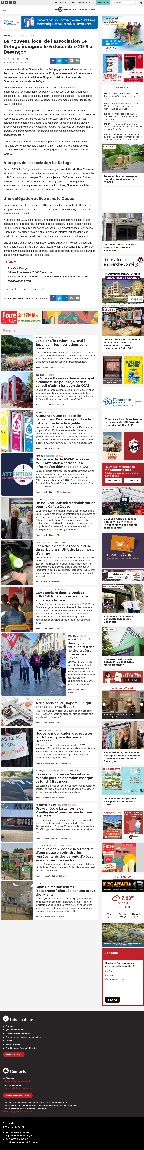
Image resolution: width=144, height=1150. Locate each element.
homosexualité (11, 289)
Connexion (132, 480)
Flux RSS (10, 1041)
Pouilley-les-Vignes (46, 805)
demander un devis (17, 1095)
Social (20, 35)
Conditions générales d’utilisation (21, 1048)
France (39, 456)
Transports (58, 543)
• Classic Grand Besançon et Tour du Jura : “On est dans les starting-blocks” (123, 96)
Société (29, 35)
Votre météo (123, 877)
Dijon (38, 884)
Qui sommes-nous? (15, 1030)
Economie (49, 456)
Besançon (9, 35)
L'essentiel (123, 87)
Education (53, 589)
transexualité (38, 289)
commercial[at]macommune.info (18, 1088)
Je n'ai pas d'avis (116, 979)
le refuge (25, 289)
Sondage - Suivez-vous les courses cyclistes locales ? (120, 965)
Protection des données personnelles (23, 1037)
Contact (9, 1026)
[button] (136, 2)
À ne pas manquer (123, 688)
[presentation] (104, 704)
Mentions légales (14, 1044)
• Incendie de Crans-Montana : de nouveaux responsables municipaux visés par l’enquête (123, 127)
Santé (50, 730)
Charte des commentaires (18, 1033)
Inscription (113, 480)
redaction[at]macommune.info (17, 1081)
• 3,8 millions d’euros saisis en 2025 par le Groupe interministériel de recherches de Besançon (122, 106)
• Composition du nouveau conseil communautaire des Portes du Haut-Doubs (122, 116)
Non (111, 975)
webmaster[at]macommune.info (17, 1111)
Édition (77, 9)
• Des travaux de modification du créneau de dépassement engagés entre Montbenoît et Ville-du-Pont (123, 137)
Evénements (53, 337)
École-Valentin (44, 846)
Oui (110, 971)
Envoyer (112, 999)
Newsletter (13, 1054)
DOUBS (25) (41, 500)
